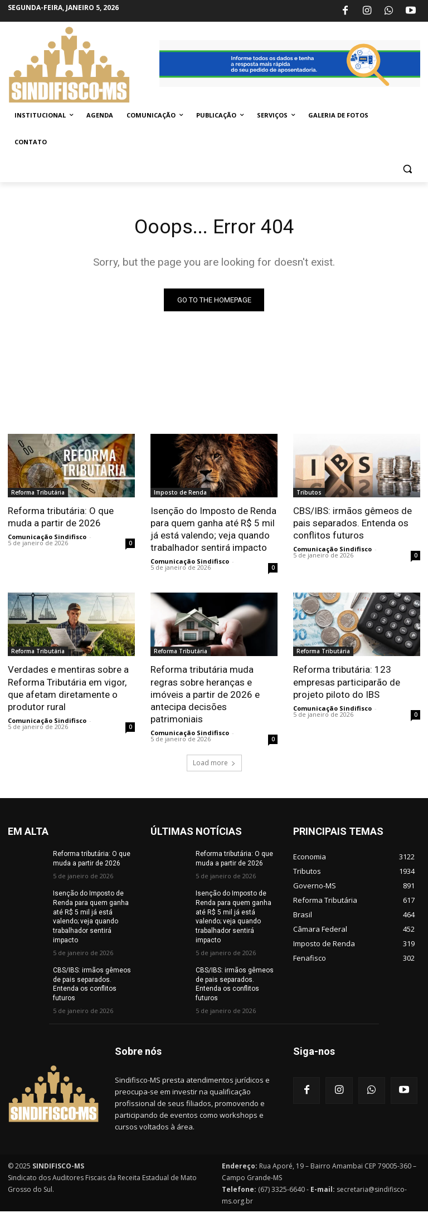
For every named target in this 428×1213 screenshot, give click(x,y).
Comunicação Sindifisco (47, 538)
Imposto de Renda (180, 494)
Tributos (309, 494)
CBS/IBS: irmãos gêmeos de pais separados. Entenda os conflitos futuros (352, 524)
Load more (214, 765)
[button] (407, 169)
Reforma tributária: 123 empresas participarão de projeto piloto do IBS (346, 683)
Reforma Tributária (38, 494)
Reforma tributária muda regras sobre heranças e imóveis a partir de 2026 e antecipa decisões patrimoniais (205, 696)
